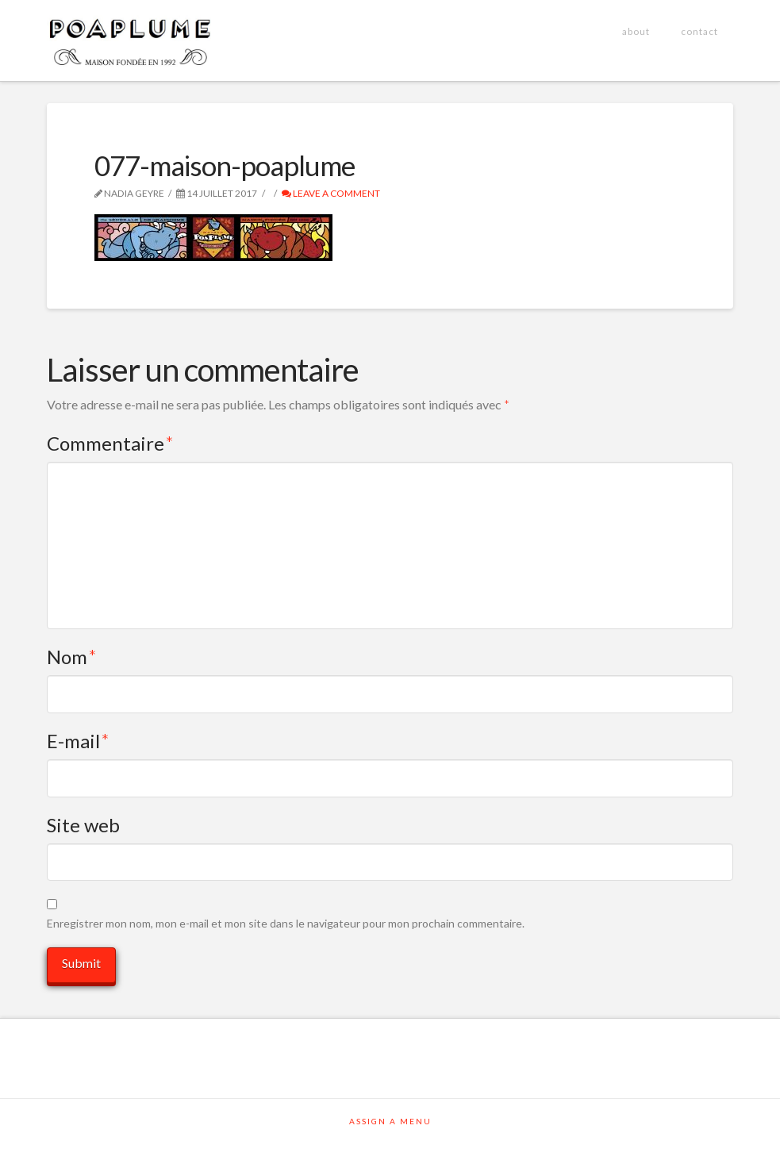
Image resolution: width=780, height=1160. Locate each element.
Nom (72, 656)
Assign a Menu (390, 1121)
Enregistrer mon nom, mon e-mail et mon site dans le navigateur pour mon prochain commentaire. (285, 923)
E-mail (78, 740)
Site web (83, 824)
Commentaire (110, 443)
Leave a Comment (331, 193)
